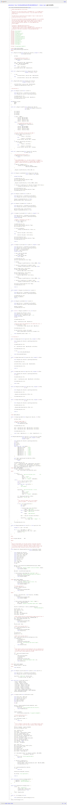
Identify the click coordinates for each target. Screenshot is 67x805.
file (29, 7)
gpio (45, 5)
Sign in (65, 1)
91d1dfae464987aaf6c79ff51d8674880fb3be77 (28, 5)
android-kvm (11, 5)
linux (16, 5)
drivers (41, 5)
